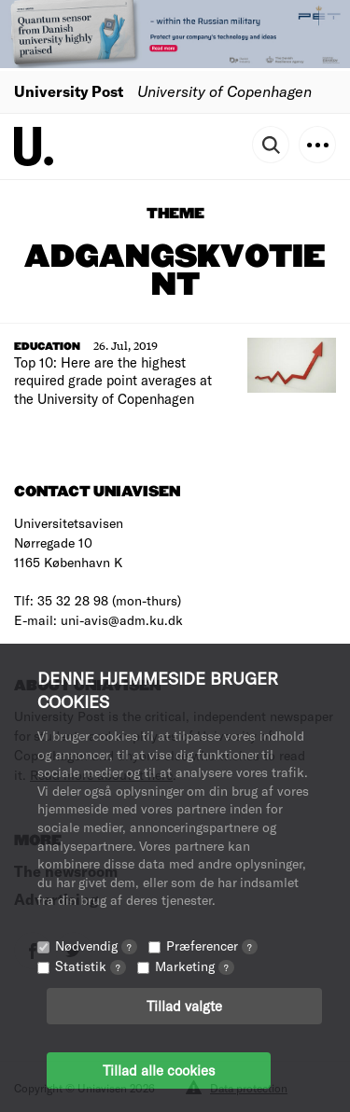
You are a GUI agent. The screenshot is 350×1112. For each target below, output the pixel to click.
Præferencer (212, 945)
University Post (68, 91)
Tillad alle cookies (159, 1070)
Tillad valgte (184, 1005)
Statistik (90, 966)
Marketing (194, 966)
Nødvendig (96, 945)
